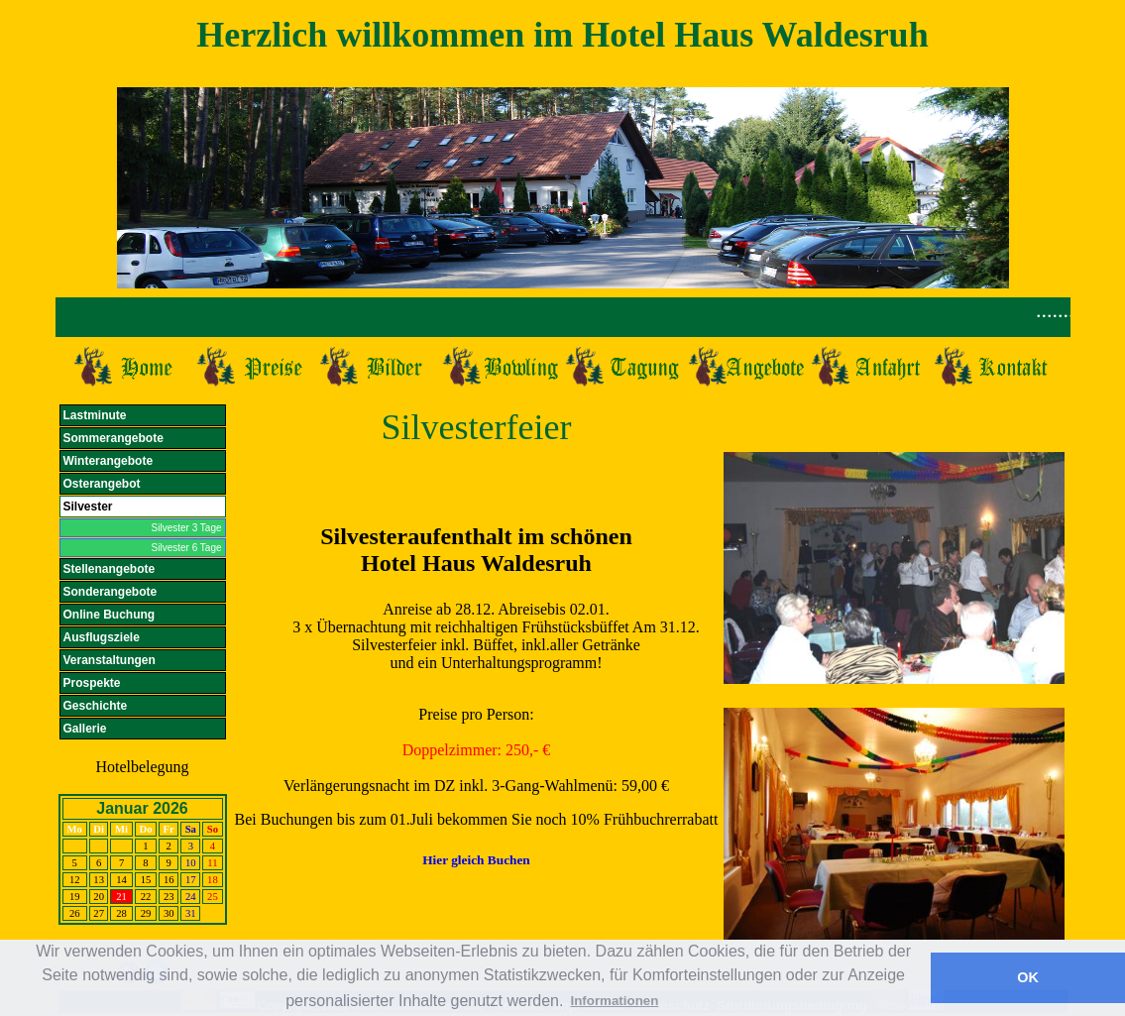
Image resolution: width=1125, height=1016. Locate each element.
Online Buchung (109, 614)
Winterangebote (108, 461)
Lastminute (95, 415)
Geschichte (95, 706)
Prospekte (92, 683)
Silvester (88, 506)
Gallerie (85, 728)
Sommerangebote (113, 438)
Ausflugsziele (101, 637)
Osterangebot (102, 484)
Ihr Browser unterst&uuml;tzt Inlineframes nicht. (563, 317)
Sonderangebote (110, 592)
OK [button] (1028, 977)
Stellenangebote (109, 569)
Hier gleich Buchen (476, 859)
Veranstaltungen (109, 660)
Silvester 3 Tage (187, 527)
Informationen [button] (614, 1000)
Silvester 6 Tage (187, 547)
